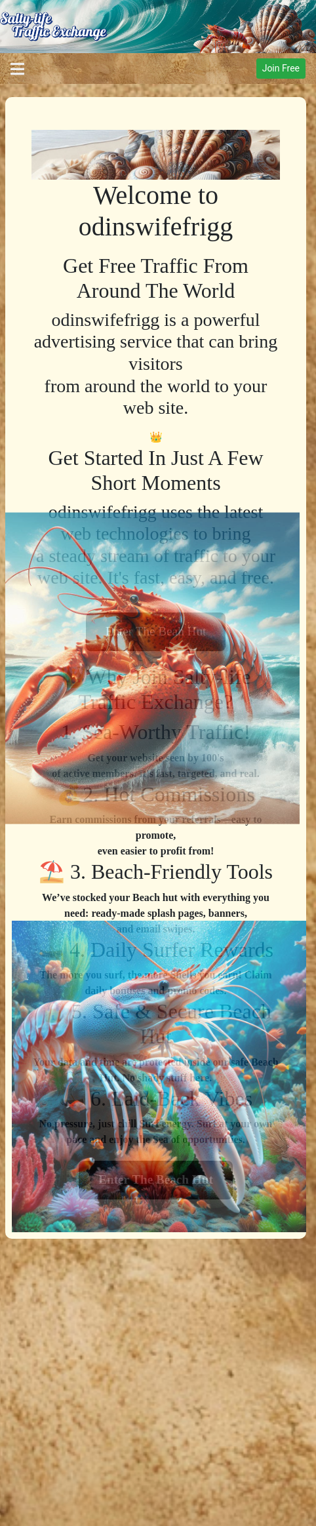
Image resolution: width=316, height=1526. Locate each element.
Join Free (281, 68)
